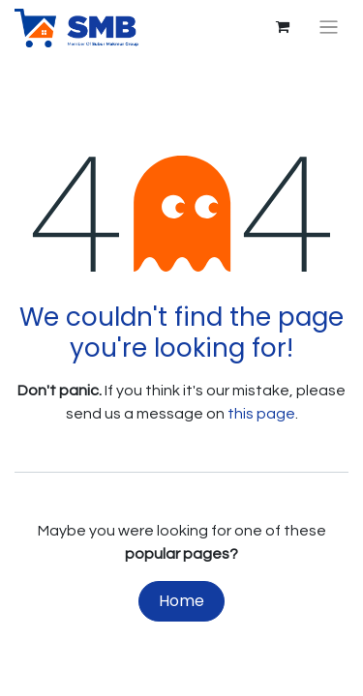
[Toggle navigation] (328, 27)
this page (261, 413)
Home (181, 601)
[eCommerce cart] (282, 27)
